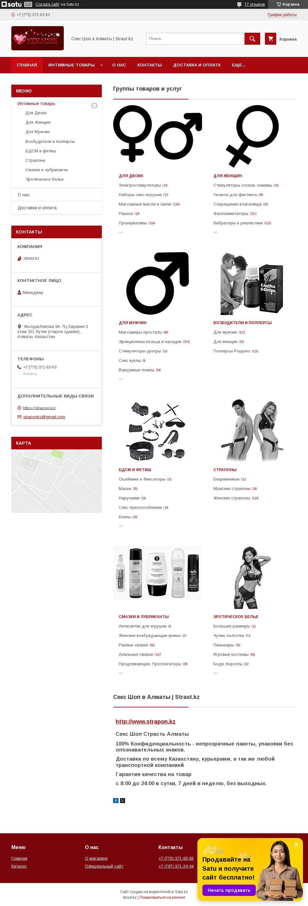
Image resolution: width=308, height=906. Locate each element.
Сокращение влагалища (237, 204)
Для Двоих (131, 176)
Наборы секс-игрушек (140, 194)
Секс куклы (130, 360)
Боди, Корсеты (227, 663)
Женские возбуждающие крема (149, 635)
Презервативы (133, 223)
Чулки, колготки (228, 635)
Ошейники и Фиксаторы (142, 479)
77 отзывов (255, 4)
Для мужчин (225, 332)
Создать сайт (47, 4)
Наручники (129, 498)
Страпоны (225, 470)
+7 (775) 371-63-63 (176, 858)
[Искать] (252, 39)
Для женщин (225, 341)
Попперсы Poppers (231, 351)
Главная (27, 65)
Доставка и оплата (197, 65)
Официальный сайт (104, 866)
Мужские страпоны (231, 488)
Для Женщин (227, 176)
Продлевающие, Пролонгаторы (150, 663)
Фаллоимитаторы (230, 213)
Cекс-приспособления (140, 507)
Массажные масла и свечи (145, 204)
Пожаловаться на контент (162, 897)
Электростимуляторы (140, 185)
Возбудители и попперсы (242, 323)
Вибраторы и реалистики (238, 223)
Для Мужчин (132, 323)
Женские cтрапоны (231, 498)
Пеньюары (223, 645)
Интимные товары (71, 65)
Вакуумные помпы (136, 370)
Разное (126, 213)
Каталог (19, 866)
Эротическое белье (235, 617)
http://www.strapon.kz (146, 721)
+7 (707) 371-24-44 (176, 866)
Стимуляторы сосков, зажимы (242, 185)
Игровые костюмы (231, 654)
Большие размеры (231, 626)
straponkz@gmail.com (44, 416)
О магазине (96, 858)
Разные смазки (133, 645)
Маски (125, 488)
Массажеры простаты (140, 332)
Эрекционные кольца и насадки (150, 341)
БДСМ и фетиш (135, 470)
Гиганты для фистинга (235, 194)
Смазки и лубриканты (144, 617)
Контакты (149, 65)
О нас (119, 65)
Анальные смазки (136, 654)
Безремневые (226, 479)
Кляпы (125, 517)
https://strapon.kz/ (39, 407)
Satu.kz (181, 892)
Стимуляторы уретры (140, 351)
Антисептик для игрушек (143, 626)
